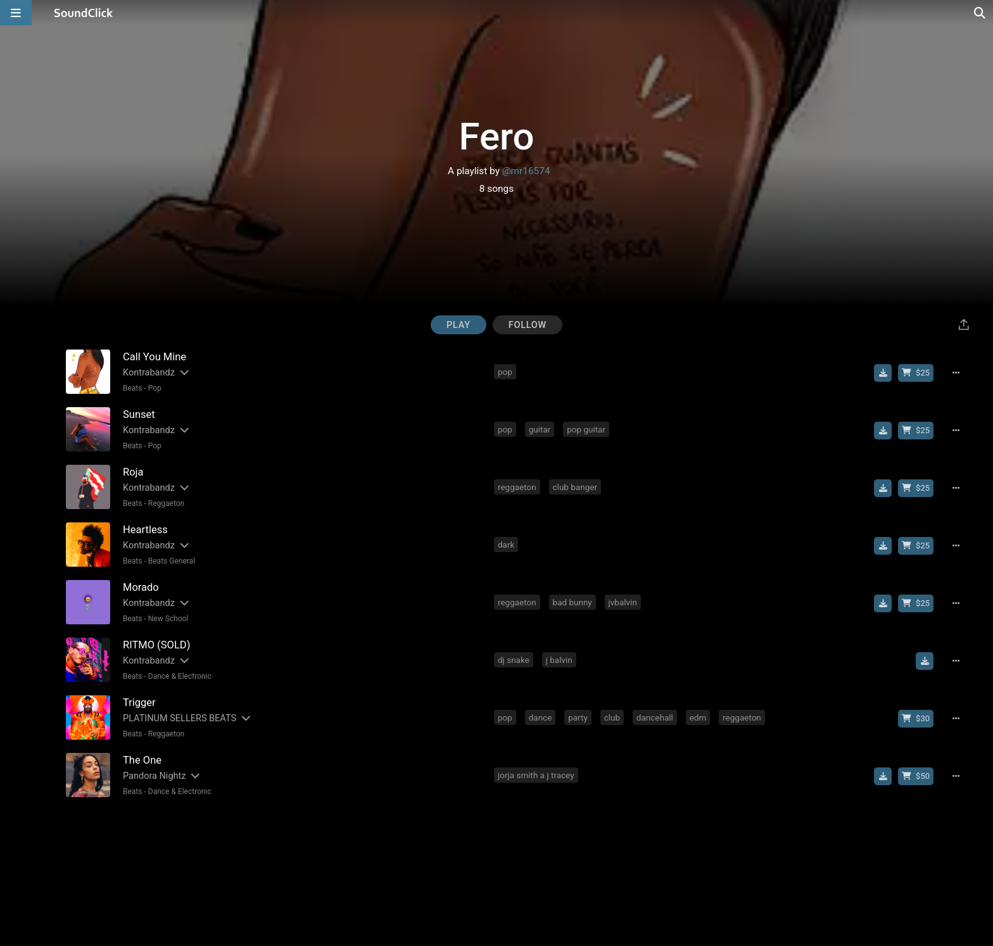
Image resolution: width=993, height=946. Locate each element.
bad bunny (572, 602)
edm (698, 717)
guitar (540, 429)
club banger (575, 487)
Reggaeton (166, 503)
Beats (132, 388)
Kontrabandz (149, 372)
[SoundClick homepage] (83, 12)
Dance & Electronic (180, 676)
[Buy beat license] (915, 373)
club (612, 717)
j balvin (559, 660)
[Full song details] (956, 373)
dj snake (513, 660)
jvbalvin (623, 602)
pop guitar (586, 429)
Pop (154, 388)
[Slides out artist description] (183, 372)
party (578, 717)
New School (168, 618)
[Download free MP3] (883, 373)
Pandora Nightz (154, 776)
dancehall (654, 717)
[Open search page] (980, 12)
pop (505, 372)
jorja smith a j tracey (536, 775)
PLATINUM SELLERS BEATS (179, 718)
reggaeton (517, 487)
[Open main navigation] (16, 12)
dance (540, 717)
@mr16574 (526, 171)
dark (506, 544)
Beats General (171, 561)
